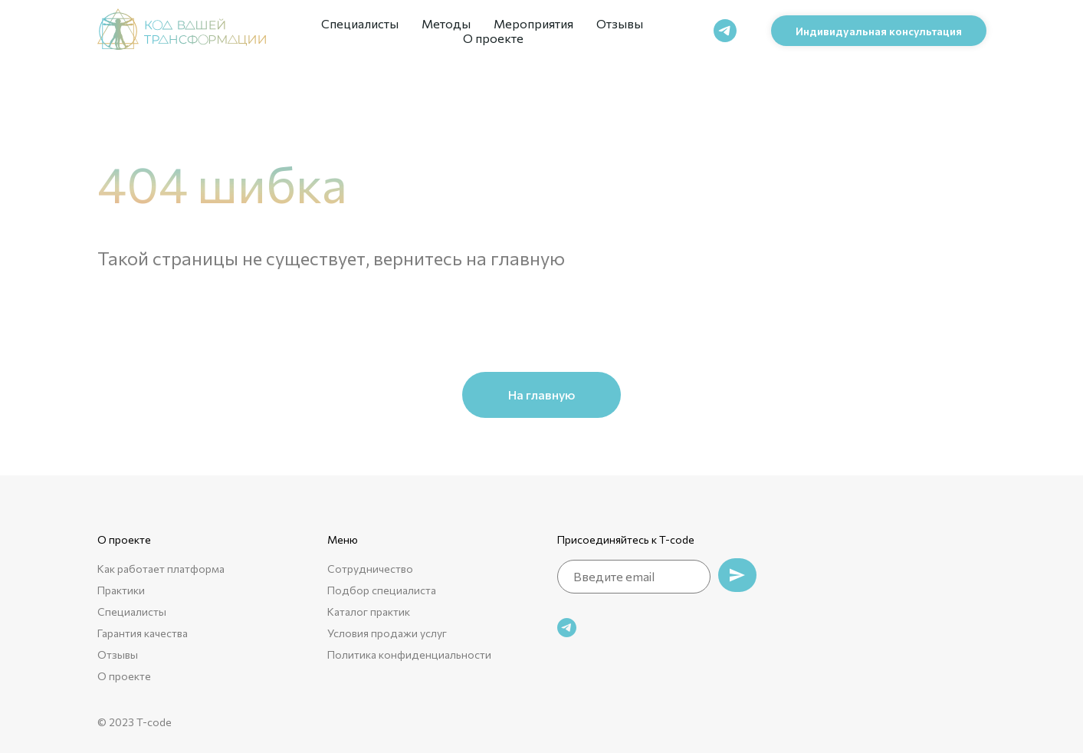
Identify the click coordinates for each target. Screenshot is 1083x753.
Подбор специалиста (381, 590)
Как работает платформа (161, 568)
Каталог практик (368, 611)
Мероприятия (533, 23)
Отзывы (619, 23)
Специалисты (360, 23)
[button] (878, 30)
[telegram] (725, 30)
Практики (121, 590)
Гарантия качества (142, 633)
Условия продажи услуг (387, 633)
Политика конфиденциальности (409, 654)
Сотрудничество (370, 568)
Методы (446, 23)
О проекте (493, 38)
